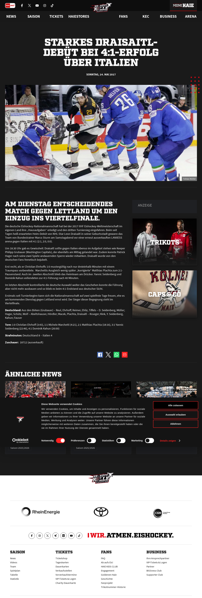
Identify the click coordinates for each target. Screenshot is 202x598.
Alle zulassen (175, 556)
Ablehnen (175, 575)
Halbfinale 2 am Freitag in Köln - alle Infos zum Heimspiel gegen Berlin (101, 435)
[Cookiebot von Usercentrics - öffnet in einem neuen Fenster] (20, 591)
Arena (190, 16)
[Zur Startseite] (104, 12)
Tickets (56, 16)
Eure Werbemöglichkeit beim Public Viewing (164, 432)
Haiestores (78, 16)
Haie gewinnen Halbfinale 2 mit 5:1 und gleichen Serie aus (34, 432)
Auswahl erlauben (176, 565)
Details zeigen (168, 591)
